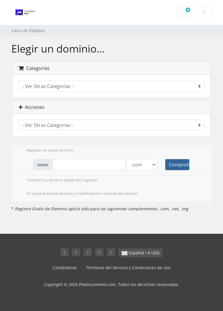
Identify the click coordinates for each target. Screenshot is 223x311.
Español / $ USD (140, 253)
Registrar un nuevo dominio (45, 151)
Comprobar (179, 164)
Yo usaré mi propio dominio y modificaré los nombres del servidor (77, 194)
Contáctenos (65, 267)
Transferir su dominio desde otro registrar (57, 180)
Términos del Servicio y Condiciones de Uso (128, 267)
